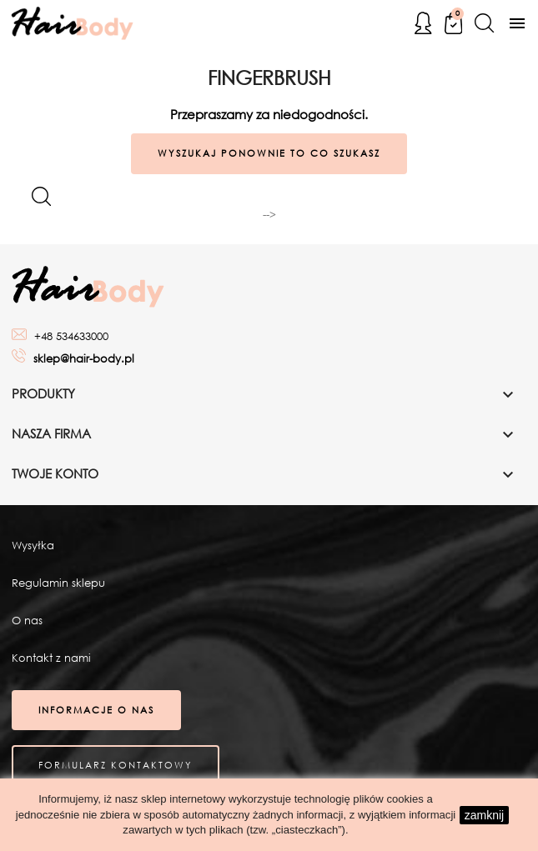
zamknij (484, 815)
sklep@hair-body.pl (83, 359)
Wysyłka (33, 545)
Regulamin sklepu (58, 583)
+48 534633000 (71, 336)
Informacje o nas (96, 710)
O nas (27, 620)
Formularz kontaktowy (115, 765)
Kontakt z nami (51, 658)
